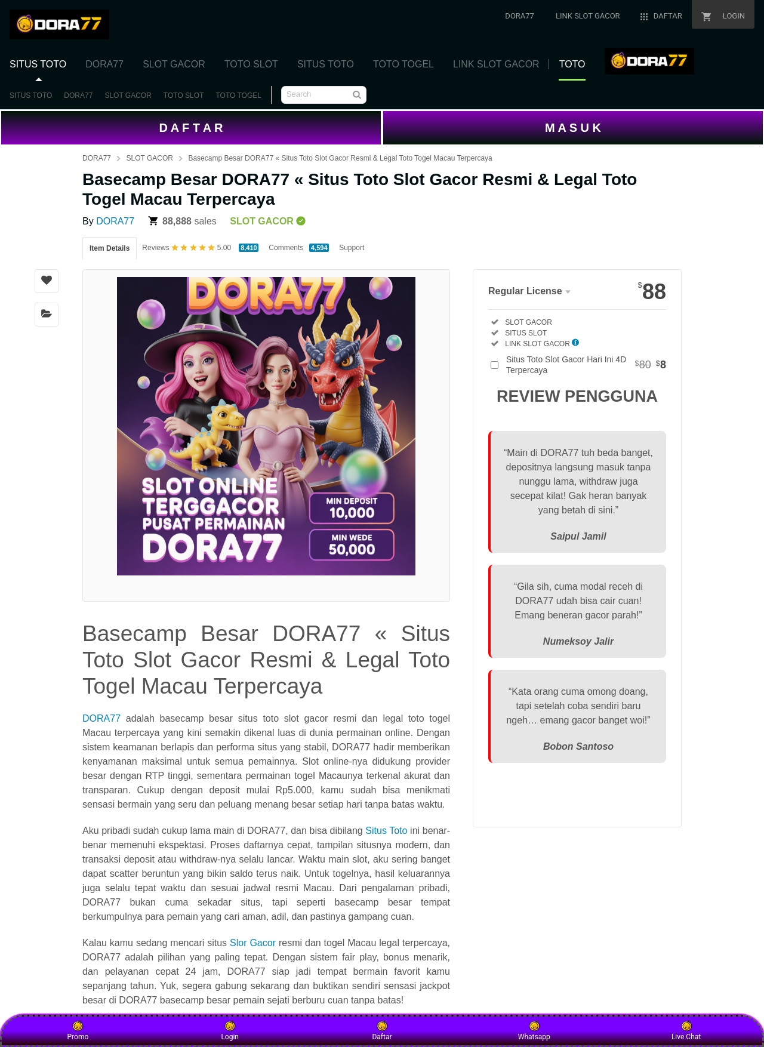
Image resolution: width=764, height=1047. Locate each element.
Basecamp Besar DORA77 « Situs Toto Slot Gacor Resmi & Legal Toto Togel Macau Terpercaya (340, 158)
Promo (78, 1030)
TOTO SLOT (184, 95)
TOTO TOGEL (238, 95)
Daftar (382, 1030)
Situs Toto (386, 831)
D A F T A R (191, 127)
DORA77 (78, 95)
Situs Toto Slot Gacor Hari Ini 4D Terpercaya (586, 364)
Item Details (110, 248)
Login (230, 1030)
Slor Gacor (253, 943)
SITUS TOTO (31, 95)
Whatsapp (534, 1030)
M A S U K (573, 127)
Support (351, 248)
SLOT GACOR (127, 95)
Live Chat (686, 1030)
